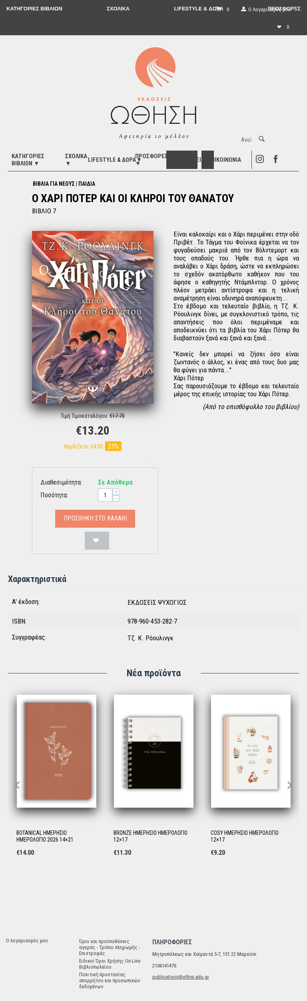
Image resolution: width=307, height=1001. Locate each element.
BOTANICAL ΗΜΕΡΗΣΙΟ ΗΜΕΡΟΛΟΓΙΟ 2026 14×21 (45, 836)
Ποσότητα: (54, 495)
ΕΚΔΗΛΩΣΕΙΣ (188, 159)
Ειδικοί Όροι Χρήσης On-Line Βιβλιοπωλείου (109, 964)
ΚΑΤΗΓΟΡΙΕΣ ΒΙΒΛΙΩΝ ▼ (28, 160)
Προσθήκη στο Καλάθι (95, 518)
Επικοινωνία (224, 159)
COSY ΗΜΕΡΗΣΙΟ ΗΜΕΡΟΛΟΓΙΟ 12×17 (245, 836)
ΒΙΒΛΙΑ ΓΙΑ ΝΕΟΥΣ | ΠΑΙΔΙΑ (64, 184)
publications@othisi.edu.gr (180, 977)
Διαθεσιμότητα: (61, 482)
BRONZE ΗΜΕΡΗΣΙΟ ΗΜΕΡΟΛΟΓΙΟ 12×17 (150, 836)
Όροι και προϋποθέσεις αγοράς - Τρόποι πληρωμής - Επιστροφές (109, 947)
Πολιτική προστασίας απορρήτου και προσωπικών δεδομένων (109, 980)
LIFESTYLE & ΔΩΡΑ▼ (115, 159)
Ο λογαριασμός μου (27, 940)
